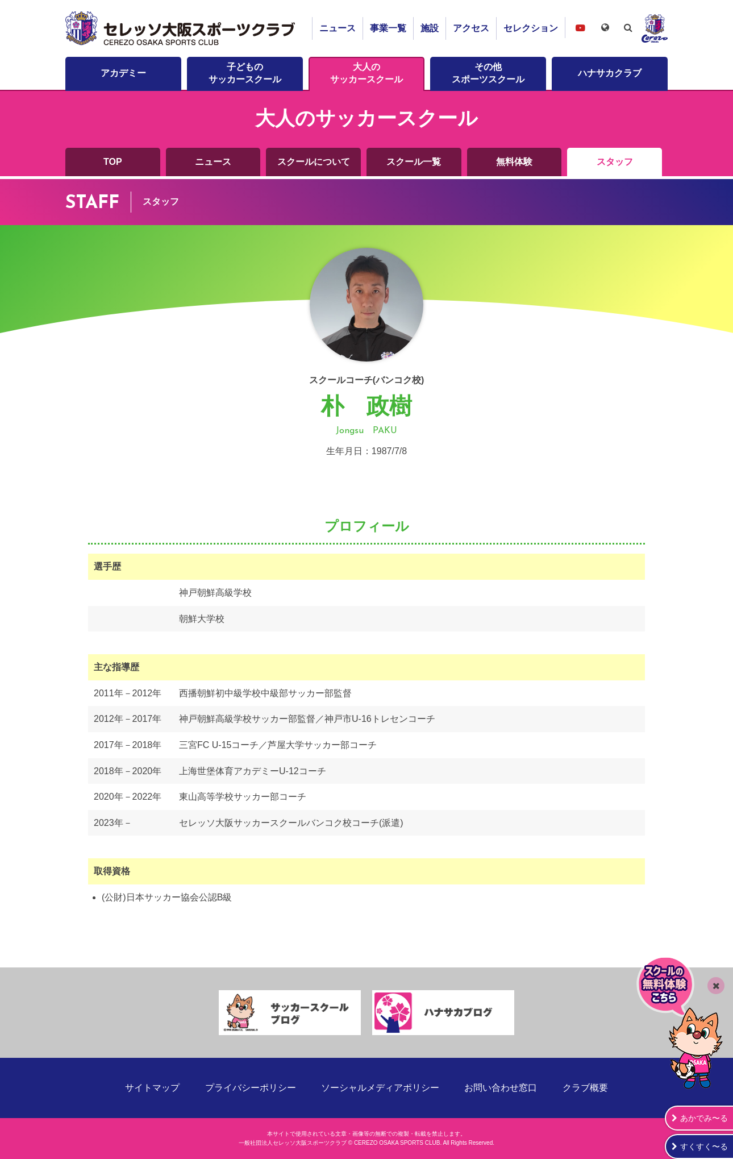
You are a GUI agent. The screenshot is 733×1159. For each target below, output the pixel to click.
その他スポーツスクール (488, 73)
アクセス (471, 28)
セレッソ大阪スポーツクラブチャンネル (580, 27)
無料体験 (514, 162)
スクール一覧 (413, 162)
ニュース (337, 28)
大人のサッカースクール (366, 73)
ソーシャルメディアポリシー (380, 1087)
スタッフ (615, 162)
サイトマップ (152, 1087)
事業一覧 (388, 28)
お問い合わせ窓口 (500, 1087)
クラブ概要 (585, 1087)
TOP (112, 162)
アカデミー (123, 73)
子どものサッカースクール (245, 73)
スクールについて (313, 162)
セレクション (530, 28)
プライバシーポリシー (250, 1087)
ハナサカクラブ (610, 73)
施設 (429, 28)
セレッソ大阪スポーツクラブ (181, 28)
